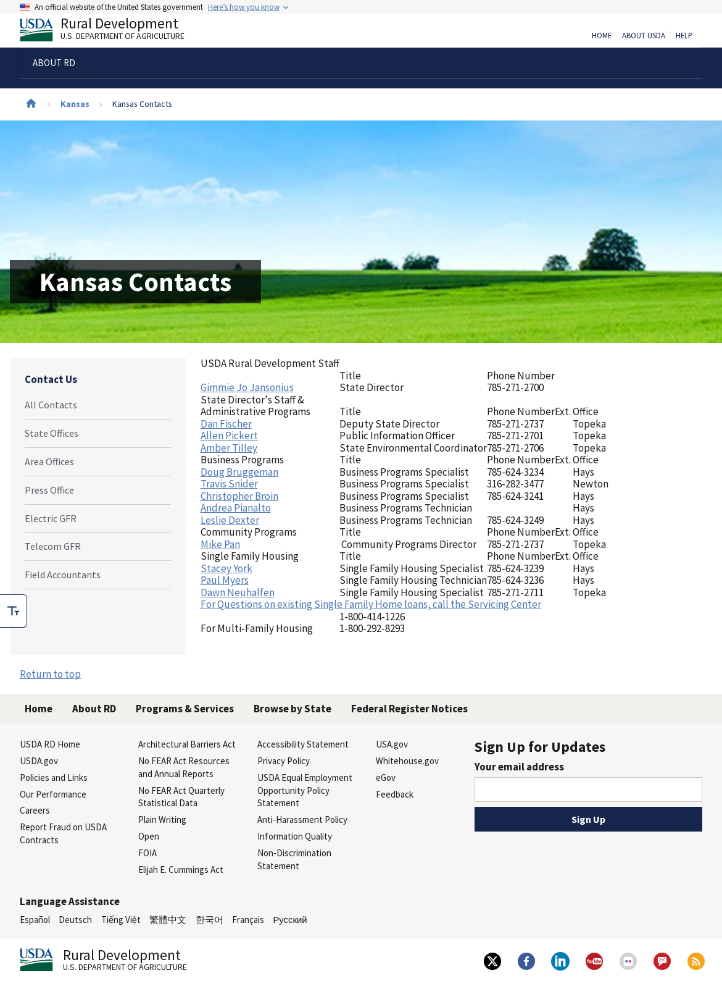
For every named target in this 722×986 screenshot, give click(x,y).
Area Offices (49, 461)
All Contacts (51, 404)
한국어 (209, 919)
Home (602, 36)
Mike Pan (220, 544)
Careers (35, 810)
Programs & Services (185, 708)
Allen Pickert (229, 435)
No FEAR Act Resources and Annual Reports (184, 767)
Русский (290, 919)
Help (684, 36)
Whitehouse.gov (407, 761)
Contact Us (51, 379)
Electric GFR (51, 518)
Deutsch (75, 919)
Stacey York (226, 568)
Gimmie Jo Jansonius (247, 387)
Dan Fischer (226, 424)
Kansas (74, 103)
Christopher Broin (239, 496)
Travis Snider (229, 484)
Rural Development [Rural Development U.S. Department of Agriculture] (112, 31)
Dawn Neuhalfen (238, 592)
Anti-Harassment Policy (302, 819)
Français (248, 919)
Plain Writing (162, 819)
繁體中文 (167, 919)
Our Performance (53, 794)
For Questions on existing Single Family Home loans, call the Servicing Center (371, 604)
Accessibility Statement (303, 744)
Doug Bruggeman (239, 472)
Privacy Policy (283, 761)
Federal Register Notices (409, 708)
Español (35, 919)
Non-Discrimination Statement (294, 859)
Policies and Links (54, 777)
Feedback (394, 794)
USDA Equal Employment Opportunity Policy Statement (304, 790)
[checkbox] (13, 611)
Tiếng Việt (121, 919)
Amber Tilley (229, 448)
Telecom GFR (53, 546)
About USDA (643, 36)
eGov (386, 777)
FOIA (147, 853)
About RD (94, 708)
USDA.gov (39, 761)
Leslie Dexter (230, 520)
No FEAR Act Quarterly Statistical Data (181, 797)
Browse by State (292, 708)
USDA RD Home (50, 744)
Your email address (519, 766)
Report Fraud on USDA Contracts (63, 833)
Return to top (50, 674)
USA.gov (392, 744)
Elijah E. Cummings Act (180, 869)
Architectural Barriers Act (187, 744)
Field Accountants (63, 574)
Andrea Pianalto (236, 508)
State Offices (51, 433)
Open (148, 836)
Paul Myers (225, 580)
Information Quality (294, 836)
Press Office (49, 490)
